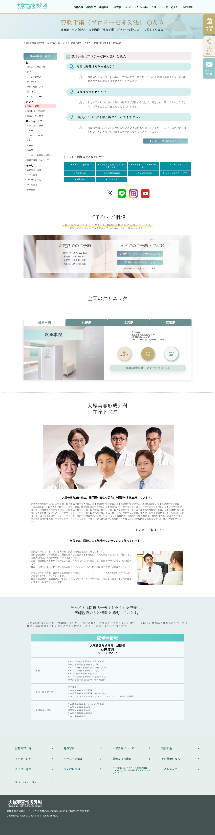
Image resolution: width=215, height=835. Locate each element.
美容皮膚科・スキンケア (38, 160)
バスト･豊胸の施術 (72, 43)
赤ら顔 (30, 150)
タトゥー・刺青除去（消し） (40, 155)
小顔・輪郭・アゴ (35, 86)
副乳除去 (81, 179)
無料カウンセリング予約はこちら (141, 253)
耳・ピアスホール (35, 96)
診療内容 (78, 7)
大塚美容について (121, 7)
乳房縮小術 (81, 173)
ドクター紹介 (141, 7)
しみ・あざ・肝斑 (35, 125)
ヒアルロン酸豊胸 (81, 164)
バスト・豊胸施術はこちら (167, 141)
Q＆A (174, 7)
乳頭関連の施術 (113, 173)
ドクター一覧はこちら (150, 529)
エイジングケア (34, 77)
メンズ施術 (32, 174)
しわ (29, 140)
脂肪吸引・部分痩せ (36, 111)
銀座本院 (44, 322)
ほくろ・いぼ (33, 130)
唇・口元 (31, 91)
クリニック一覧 (160, 7)
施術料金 (104, 7)
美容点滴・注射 (34, 170)
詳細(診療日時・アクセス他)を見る (148, 368)
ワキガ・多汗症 (34, 180)
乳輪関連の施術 (145, 173)
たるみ (30, 145)
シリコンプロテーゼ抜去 (176, 173)
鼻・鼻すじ (32, 81)
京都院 (170, 322)
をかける (124, 354)
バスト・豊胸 (33, 106)
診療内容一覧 (54, 43)
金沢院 (128, 322)
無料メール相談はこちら (141, 262)
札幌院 (86, 322)
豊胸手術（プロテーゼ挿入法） (145, 165)
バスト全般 (113, 179)
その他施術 (32, 184)
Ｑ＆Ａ (87, 43)
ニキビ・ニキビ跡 (35, 135)
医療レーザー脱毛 (35, 116)
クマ (29, 72)
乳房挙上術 (176, 164)
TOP (34, 43)
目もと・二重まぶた (36, 66)
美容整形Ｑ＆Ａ (40, 56)
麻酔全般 (31, 189)
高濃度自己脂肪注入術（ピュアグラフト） (113, 165)
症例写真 (91, 7)
